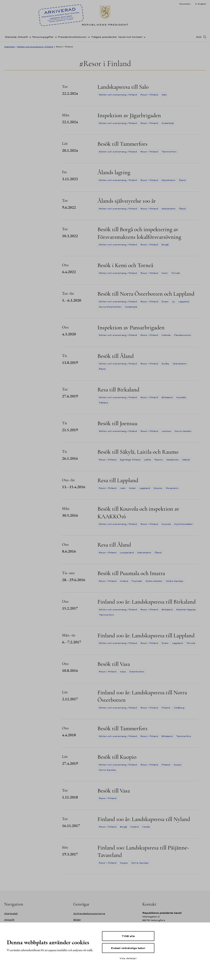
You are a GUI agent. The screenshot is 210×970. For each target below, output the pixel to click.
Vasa (123, 671)
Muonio (157, 488)
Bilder (77, 919)
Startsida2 (11, 913)
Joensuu (166, 431)
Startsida (11, 36)
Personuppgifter (43, 36)
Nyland (134, 826)
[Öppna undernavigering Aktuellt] (29, 37)
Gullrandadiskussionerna (89, 913)
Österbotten (136, 671)
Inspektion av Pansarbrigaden (131, 327)
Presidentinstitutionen (72, 36)
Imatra (124, 581)
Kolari (132, 488)
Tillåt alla (128, 936)
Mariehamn (168, 180)
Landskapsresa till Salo (123, 86)
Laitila (147, 459)
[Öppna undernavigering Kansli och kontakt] (143, 37)
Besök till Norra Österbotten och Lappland (145, 293)
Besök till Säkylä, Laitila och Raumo (137, 451)
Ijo (173, 301)
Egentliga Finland (130, 459)
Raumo (158, 459)
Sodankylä (167, 123)
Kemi (164, 273)
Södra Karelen (153, 581)
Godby (165, 363)
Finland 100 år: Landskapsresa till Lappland (146, 635)
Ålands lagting (113, 172)
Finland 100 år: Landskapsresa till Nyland (143, 819)
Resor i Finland (149, 94)
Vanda (146, 826)
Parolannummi (182, 335)
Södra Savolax (174, 581)
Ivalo (122, 488)
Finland (165, 707)
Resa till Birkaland (118, 389)
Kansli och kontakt (130, 36)
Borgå (165, 244)
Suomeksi (184, 4)
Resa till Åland (114, 544)
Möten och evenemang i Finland (35, 46)
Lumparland (127, 552)
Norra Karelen (183, 431)
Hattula (166, 335)
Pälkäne (103, 402)
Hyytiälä (181, 397)
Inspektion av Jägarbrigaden (129, 115)
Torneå (175, 273)
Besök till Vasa (113, 663)
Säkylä (186, 459)
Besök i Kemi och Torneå (125, 265)
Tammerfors (169, 151)
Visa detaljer (128, 958)
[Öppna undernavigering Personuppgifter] (55, 37)
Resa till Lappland (117, 480)
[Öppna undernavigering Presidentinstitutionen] (88, 37)
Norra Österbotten (110, 306)
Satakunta (172, 459)
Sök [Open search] (198, 36)
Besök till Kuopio (116, 756)
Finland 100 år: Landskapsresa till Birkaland (146, 601)
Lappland (183, 301)
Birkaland (167, 397)
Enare (165, 301)
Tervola (190, 643)
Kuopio (177, 764)
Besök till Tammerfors (122, 143)
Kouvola (166, 524)
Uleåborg (178, 707)
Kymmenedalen (183, 524)
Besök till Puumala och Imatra (131, 573)
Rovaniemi (172, 488)
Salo (164, 94)
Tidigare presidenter (104, 36)
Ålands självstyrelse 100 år (126, 200)
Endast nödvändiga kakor (128, 948)
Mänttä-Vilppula (185, 609)
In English (200, 4)
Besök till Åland (115, 356)
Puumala (137, 581)
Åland (182, 180)
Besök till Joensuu (117, 423)
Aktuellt (23, 36)
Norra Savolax (107, 770)
